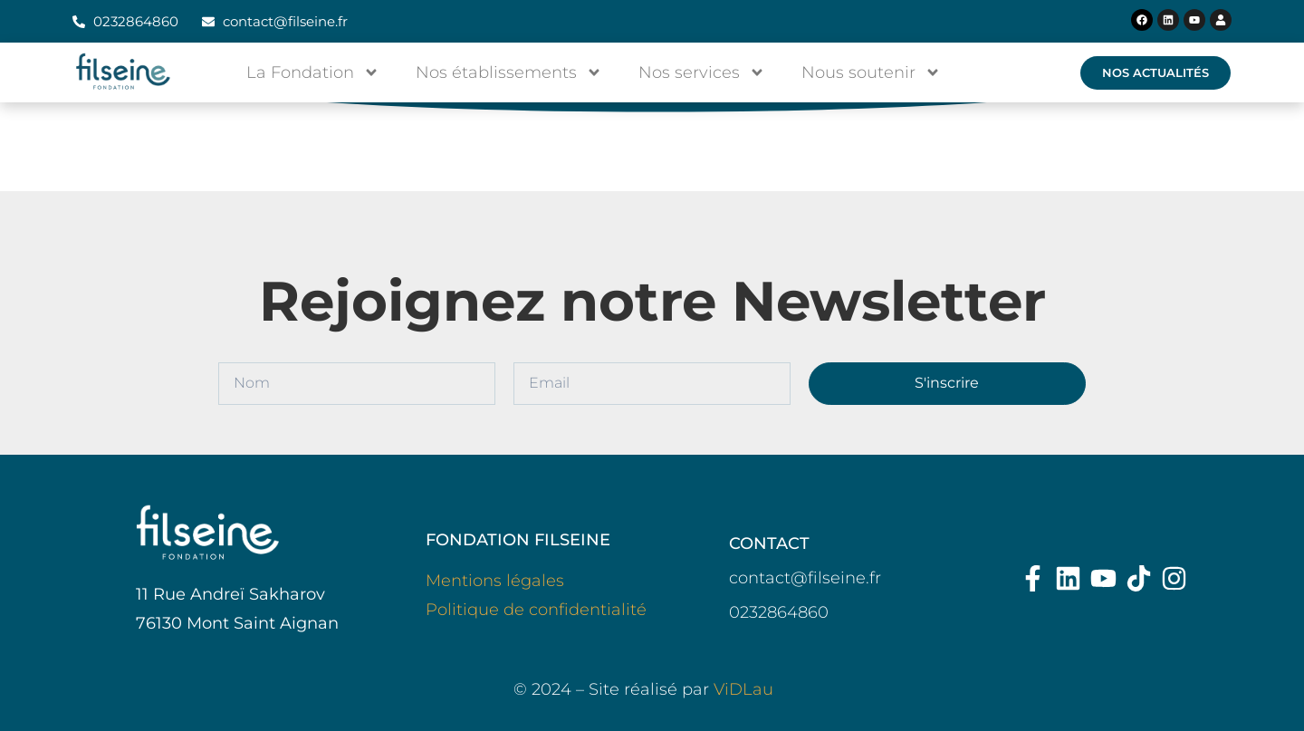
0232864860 (779, 612)
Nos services (701, 72)
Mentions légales (495, 581)
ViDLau (743, 689)
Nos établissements (509, 72)
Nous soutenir (871, 72)
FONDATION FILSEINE (518, 540)
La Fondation (312, 72)
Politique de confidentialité (536, 610)
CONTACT (769, 543)
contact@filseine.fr (805, 578)
